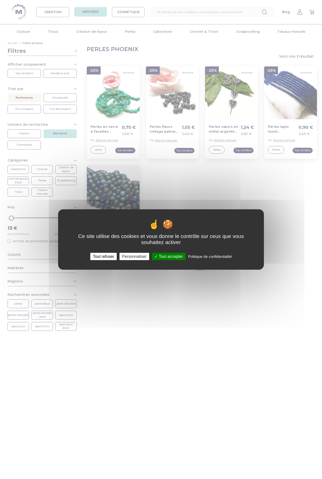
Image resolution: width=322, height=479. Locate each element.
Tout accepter (168, 256)
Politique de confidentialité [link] (210, 256)
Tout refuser (103, 256)
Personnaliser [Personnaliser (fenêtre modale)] (134, 256)
